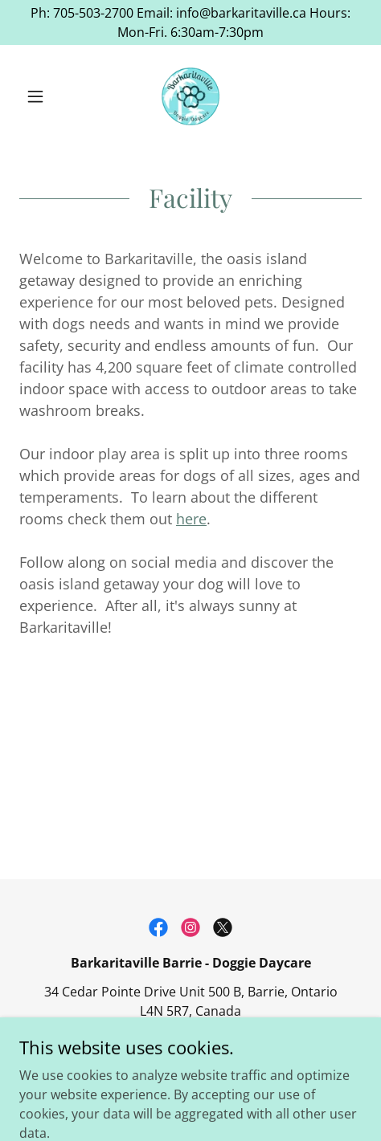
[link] (190, 96)
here (191, 518)
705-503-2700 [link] (190, 1040)
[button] (45, 96)
